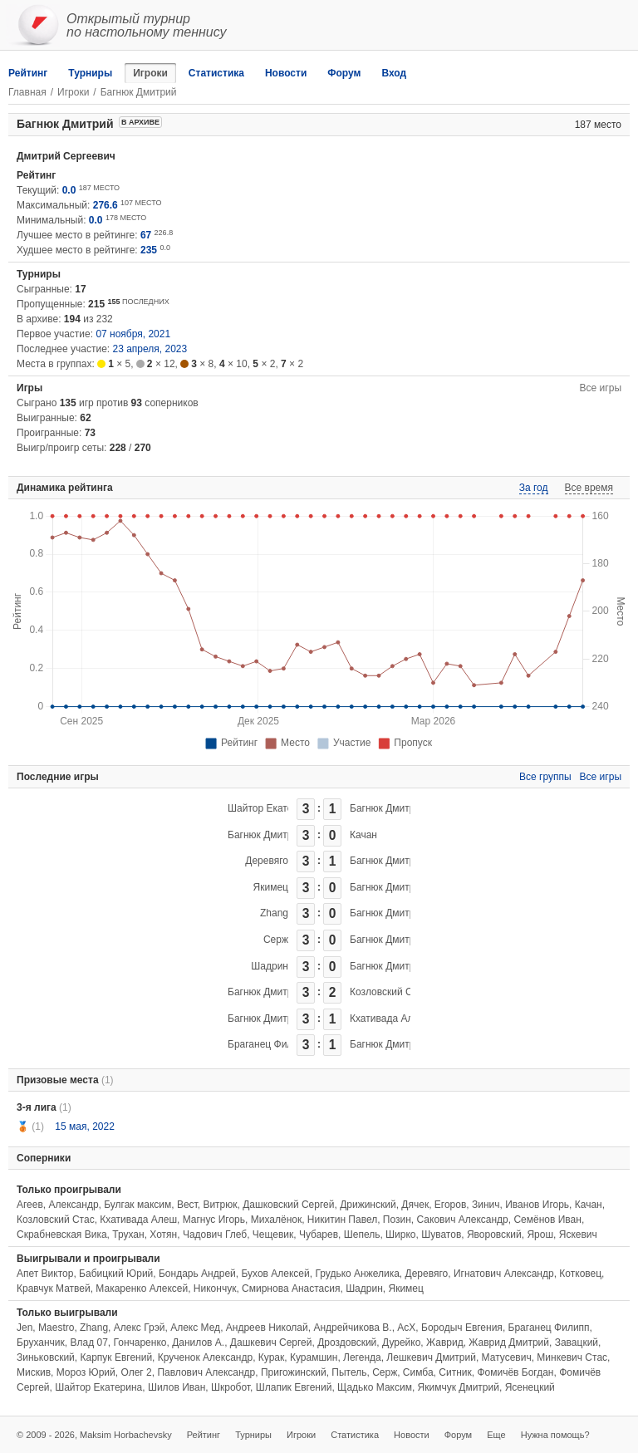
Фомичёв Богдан (515, 1372)
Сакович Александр (462, 1219)
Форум (344, 73)
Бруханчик (41, 1342)
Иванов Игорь (537, 1204)
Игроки (150, 73)
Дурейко (401, 1342)
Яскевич (578, 1234)
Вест (187, 1204)
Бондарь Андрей (197, 1273)
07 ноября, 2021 (133, 334)
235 (148, 250)
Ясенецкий (530, 1387)
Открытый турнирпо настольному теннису (146, 25)
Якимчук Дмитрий (458, 1387)
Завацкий (576, 1342)
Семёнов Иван (547, 1219)
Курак (271, 1357)
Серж (275, 939)
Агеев (30, 1204)
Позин (397, 1219)
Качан (363, 835)
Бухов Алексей (275, 1273)
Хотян (163, 1234)
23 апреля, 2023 (150, 349)
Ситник (455, 1372)
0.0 (69, 190)
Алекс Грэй (139, 1327)
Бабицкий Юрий (116, 1273)
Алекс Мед (195, 1327)
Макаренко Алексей (142, 1288)
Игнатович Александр (504, 1273)
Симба (418, 1372)
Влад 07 (88, 1342)
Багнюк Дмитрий (388, 808)
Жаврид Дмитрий (509, 1342)
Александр (74, 1204)
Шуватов (441, 1234)
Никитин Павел (342, 1219)
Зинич (486, 1204)
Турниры (90, 73)
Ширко (400, 1234)
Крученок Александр (205, 1357)
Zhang (274, 913)
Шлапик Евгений (294, 1387)
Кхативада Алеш (388, 1018)
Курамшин (313, 1357)
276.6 (105, 205)
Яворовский (494, 1234)
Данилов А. (198, 1342)
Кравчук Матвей (54, 1288)
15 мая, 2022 (84, 1126)
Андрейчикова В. (352, 1327)
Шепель (362, 1234)
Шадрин (269, 966)
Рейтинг (27, 73)
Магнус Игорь (214, 1219)
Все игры (600, 388)
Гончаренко (140, 1342)
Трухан (128, 1234)
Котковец (580, 1273)
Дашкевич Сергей (271, 1342)
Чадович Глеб (215, 1234)
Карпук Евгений (116, 1357)
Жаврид (445, 1342)
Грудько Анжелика (357, 1273)
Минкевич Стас (572, 1357)
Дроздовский (346, 1342)
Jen (24, 1327)
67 (145, 235)
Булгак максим (137, 1204)
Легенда (362, 1357)
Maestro (56, 1327)
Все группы (545, 777)
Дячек (415, 1204)
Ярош (540, 1234)
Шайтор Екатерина (271, 808)
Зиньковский (46, 1357)
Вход (393, 73)
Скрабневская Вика (62, 1234)
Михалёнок (276, 1219)
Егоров (450, 1204)
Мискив (34, 1372)
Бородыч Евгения (462, 1327)
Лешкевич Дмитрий (431, 1357)
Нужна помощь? (555, 1435)
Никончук (215, 1288)
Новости (286, 73)
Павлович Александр (206, 1372)
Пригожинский (293, 1372)
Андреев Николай (267, 1327)
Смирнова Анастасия (291, 1288)
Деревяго (266, 860)
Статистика (216, 73)
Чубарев (318, 1234)
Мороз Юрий (85, 1372)
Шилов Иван (176, 1387)
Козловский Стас (389, 992)
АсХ (406, 1327)
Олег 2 (135, 1372)
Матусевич (507, 1357)
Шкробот (230, 1387)
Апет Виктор (45, 1273)
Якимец (270, 887)
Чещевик (273, 1234)
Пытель (348, 1372)
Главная (27, 92)
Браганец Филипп (268, 1044)
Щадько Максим (374, 1387)
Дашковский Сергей (288, 1204)
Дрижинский (368, 1204)
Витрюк (220, 1204)
